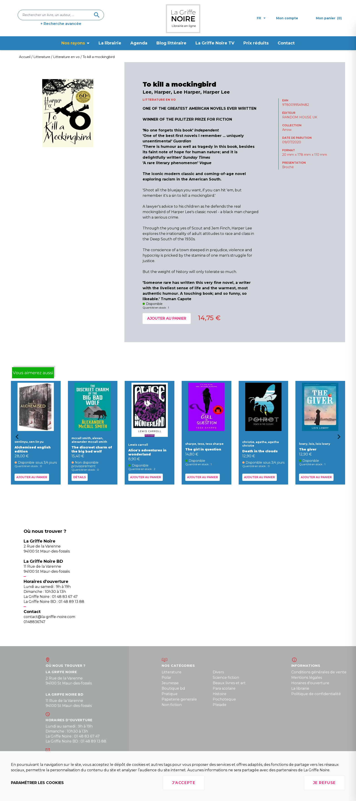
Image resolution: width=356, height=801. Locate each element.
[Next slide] (340, 438)
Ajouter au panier (166, 318)
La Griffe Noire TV (214, 43)
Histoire (219, 694)
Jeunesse (170, 683)
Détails (79, 477)
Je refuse (324, 783)
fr (261, 18)
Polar (166, 677)
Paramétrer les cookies (37, 783)
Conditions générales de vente (318, 672)
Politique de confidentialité (316, 694)
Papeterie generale (179, 699)
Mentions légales (306, 677)
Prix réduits (256, 43)
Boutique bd (173, 688)
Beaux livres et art (229, 683)
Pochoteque (224, 699)
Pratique (170, 694)
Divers (218, 672)
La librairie (110, 43)
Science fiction (226, 677)
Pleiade (219, 705)
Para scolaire (224, 688)
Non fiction (172, 705)
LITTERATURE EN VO (159, 99)
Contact (286, 43)
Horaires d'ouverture (310, 683)
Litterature (171, 672)
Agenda (138, 43)
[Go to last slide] (15, 438)
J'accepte (183, 783)
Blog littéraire (171, 43)
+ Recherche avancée (60, 24)
